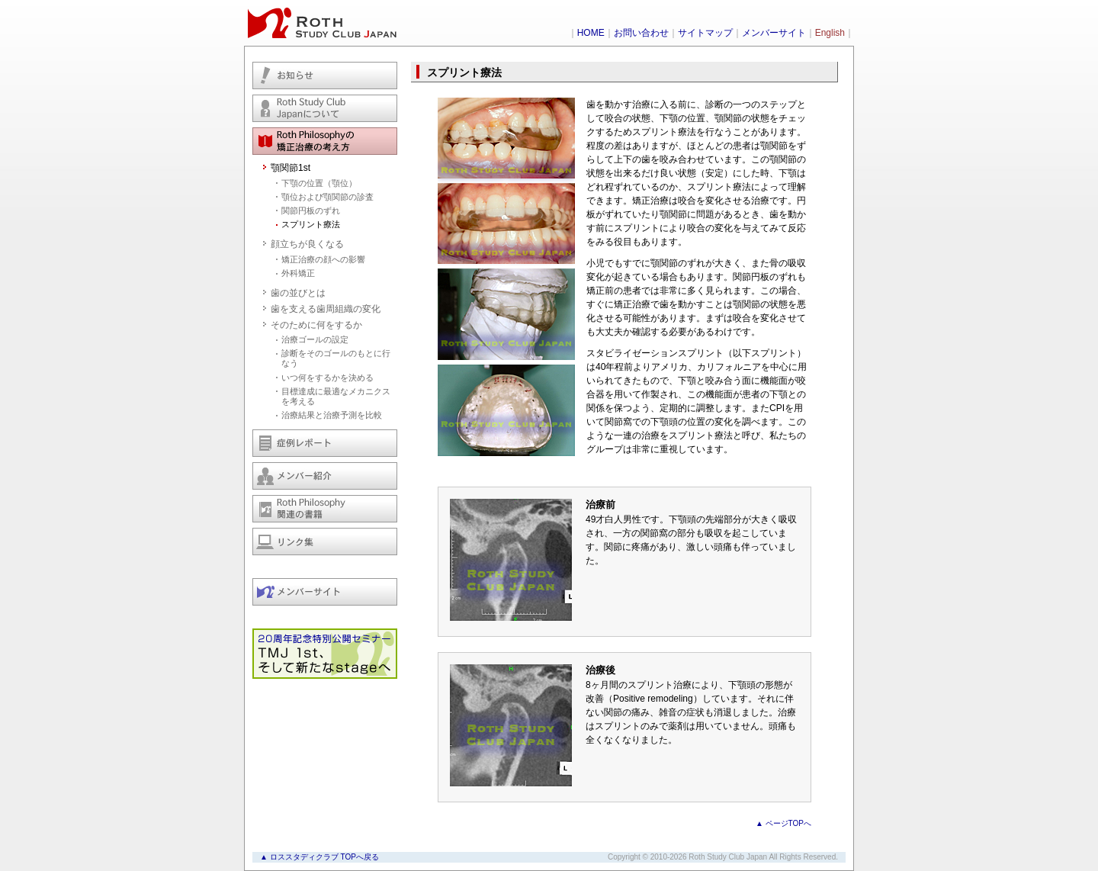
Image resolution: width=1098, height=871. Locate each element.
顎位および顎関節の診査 (327, 196)
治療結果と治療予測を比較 (331, 414)
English (830, 32)
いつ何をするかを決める (327, 377)
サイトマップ (705, 32)
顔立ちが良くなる (307, 244)
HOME (591, 32)
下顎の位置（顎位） (319, 183)
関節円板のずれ (310, 210)
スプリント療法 (310, 224)
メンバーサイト (774, 32)
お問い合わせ (641, 32)
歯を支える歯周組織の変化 (325, 309)
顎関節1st (290, 167)
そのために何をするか (316, 325)
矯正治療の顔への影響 (323, 259)
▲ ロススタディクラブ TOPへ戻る (319, 857)
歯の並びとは (298, 293)
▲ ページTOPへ (783, 823)
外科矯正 (298, 273)
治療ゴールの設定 (314, 339)
